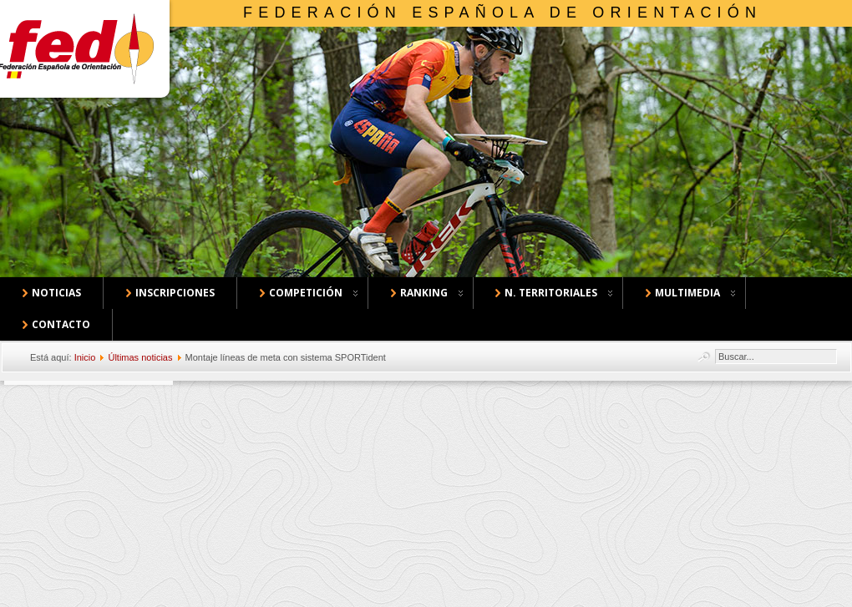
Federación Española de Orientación (502, 12)
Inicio (85, 357)
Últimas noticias (140, 357)
